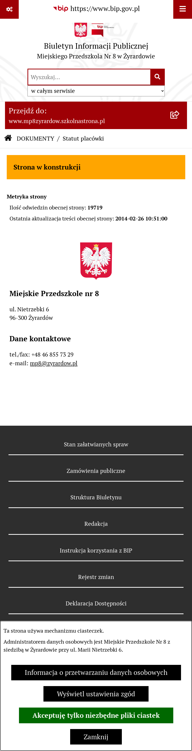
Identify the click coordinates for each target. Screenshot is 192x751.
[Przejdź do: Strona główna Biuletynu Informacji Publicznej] (8, 139)
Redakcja (96, 524)
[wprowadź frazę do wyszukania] (89, 77)
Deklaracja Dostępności (96, 603)
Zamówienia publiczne (96, 471)
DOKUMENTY (35, 138)
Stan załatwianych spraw (96, 444)
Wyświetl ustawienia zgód (96, 694)
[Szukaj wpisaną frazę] (158, 77)
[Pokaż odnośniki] (9, 9)
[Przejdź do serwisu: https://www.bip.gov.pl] (96, 9)
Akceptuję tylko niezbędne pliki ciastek (96, 715)
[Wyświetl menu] (182, 9)
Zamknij (96, 737)
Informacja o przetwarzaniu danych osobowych (96, 672)
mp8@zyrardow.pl (53, 363)
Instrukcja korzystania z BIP (96, 550)
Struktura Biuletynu (96, 497)
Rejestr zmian (96, 577)
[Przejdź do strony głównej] (96, 43)
